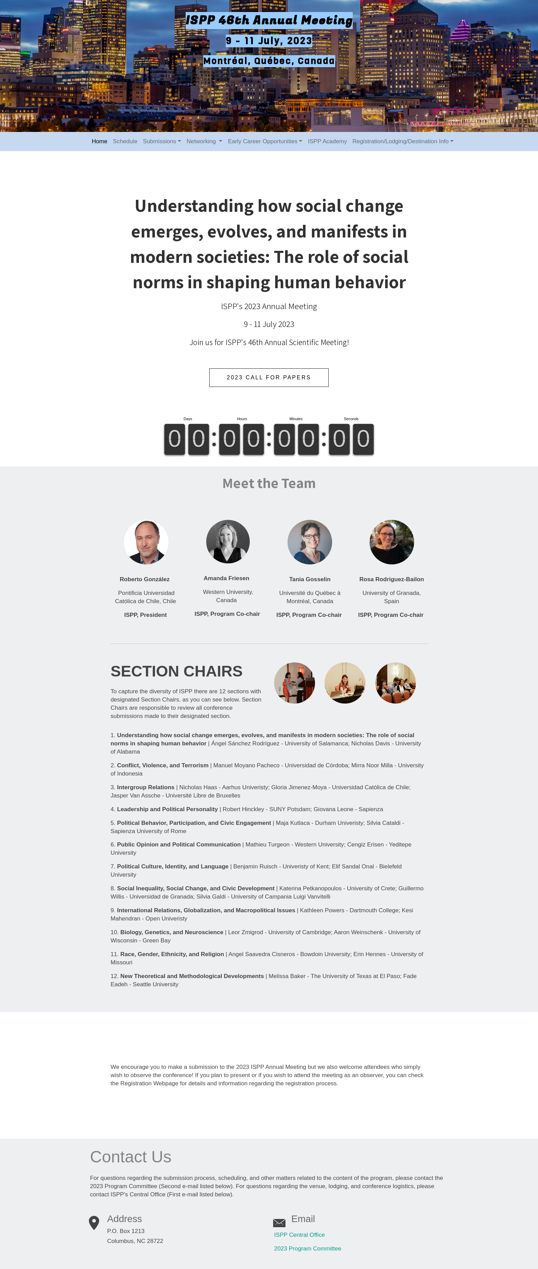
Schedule (125, 140)
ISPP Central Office (299, 1230)
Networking (202, 140)
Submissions (159, 140)
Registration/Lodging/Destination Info (400, 140)
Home (99, 140)
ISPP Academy (327, 140)
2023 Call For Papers (269, 376)
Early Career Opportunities (262, 140)
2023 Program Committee (307, 1244)
